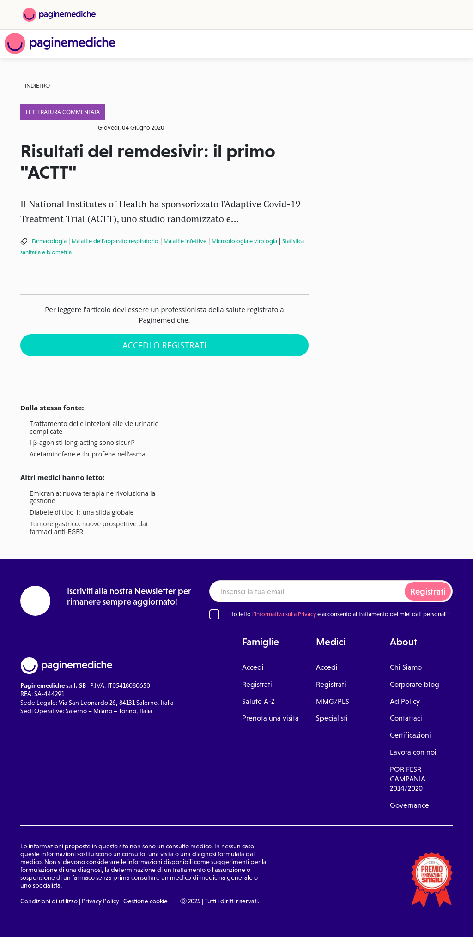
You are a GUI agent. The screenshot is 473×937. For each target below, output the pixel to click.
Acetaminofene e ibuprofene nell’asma (88, 454)
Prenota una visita (270, 718)
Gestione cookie (145, 901)
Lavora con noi (413, 752)
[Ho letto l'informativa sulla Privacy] (214, 614)
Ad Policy (405, 701)
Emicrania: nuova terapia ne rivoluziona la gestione (92, 497)
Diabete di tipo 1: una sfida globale (81, 513)
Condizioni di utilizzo (49, 901)
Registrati (427, 591)
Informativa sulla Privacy (285, 614)
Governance (409, 805)
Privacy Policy (100, 901)
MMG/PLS (332, 701)
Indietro (37, 85)
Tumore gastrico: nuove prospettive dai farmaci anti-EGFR (88, 528)
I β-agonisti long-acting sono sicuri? (82, 443)
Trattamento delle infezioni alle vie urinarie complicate (94, 428)
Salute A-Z (258, 701)
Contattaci (406, 718)
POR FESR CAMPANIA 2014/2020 (407, 779)
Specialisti (332, 718)
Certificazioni (410, 735)
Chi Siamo (406, 667)
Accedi (253, 667)
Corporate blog (414, 684)
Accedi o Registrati (164, 345)
